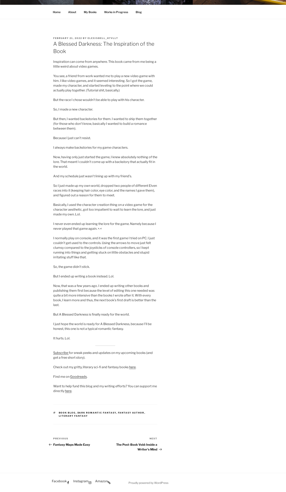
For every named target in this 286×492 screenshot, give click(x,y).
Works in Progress (116, 12)
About (72, 12)
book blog (67, 412)
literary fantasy (73, 416)
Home (57, 12)
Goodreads (78, 377)
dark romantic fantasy (96, 412)
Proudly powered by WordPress (148, 482)
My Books (90, 12)
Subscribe (61, 353)
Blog (139, 12)
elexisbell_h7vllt (103, 38)
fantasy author (131, 412)
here (132, 367)
